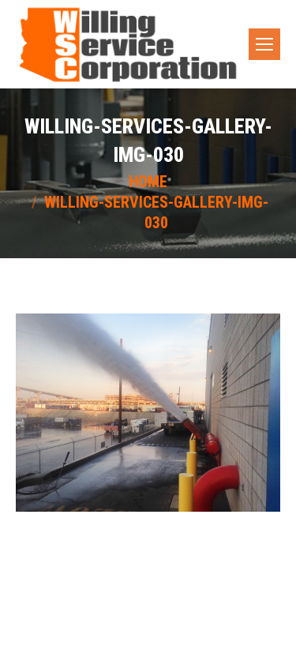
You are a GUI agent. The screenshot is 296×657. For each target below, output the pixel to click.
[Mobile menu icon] (264, 44)
